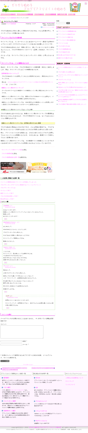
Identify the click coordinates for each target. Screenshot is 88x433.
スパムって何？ (6, 190)
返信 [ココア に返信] (8, 308)
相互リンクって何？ (7, 193)
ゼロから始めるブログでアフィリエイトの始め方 (45, 430)
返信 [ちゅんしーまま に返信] (6, 262)
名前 (24, 343)
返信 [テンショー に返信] (6, 291)
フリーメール (62, 43)
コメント (4, 324)
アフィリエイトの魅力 (64, 37)
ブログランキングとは (8, 187)
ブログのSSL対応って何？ (10, 196)
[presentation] (13, 352)
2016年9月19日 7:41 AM (12, 297)
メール (25, 347)
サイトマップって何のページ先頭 (12, 149)
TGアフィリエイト (41, 423)
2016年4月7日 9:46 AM (10, 207)
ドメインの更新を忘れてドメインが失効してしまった (19, 182)
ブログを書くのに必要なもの (66, 72)
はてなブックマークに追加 (47, 27)
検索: (57, 21)
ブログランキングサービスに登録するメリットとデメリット (21, 185)
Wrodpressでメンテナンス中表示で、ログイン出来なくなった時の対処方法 (14, 371)
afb (37, 390)
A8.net (38, 380)
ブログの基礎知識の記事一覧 (11, 157)
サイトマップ (69, 383)
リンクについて (70, 387)
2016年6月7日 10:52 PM (10, 267)
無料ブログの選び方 (64, 58)
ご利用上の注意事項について (74, 380)
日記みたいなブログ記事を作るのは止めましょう (72, 87)
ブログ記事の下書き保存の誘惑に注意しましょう (72, 104)
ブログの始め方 (62, 52)
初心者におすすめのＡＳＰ (65, 55)
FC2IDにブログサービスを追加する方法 (42, 370)
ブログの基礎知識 (11, 23)
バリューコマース (41, 413)
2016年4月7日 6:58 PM (10, 223)
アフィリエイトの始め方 (65, 34)
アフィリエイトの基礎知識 (65, 31)
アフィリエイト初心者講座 (65, 40)
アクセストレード (41, 403)
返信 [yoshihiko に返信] (6, 219)
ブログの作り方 (62, 46)
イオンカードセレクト (17, 392)
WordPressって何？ (8, 199)
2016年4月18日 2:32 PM (10, 248)
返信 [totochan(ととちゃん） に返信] (6, 244)
